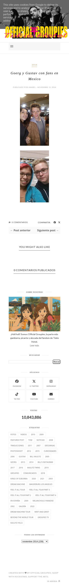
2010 (33, 434)
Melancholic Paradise (43, 500)
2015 (37, 451)
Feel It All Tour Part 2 (20, 495)
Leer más (34, 345)
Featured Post (17, 440)
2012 (29, 451)
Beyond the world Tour (21, 517)
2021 (42, 478)
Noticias (40, 440)
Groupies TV (43, 517)
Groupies (14, 473)
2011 (30, 445)
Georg (13, 462)
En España (15, 500)
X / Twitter (34, 383)
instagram (51, 383)
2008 (51, 440)
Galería (22, 506)
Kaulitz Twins (33, 467)
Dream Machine (17, 484)
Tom (30, 440)
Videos (23, 434)
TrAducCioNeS (17, 445)
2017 (12, 467)
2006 (12, 456)
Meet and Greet (41, 512)
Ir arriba (53, 581)
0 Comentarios (20, 222)
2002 (12, 506)
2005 (47, 456)
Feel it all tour (17, 489)
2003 (51, 478)
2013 (23, 462)
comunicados (29, 473)
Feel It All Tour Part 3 (39, 489)
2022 (32, 506)
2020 (34, 478)
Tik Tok (17, 396)
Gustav (22, 456)
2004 (26, 500)
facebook (17, 383)
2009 (41, 434)
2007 (38, 445)
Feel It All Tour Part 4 (45, 495)
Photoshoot (16, 451)
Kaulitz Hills (16, 523)
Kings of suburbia (18, 478)
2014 (34, 65)
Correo (51, 396)
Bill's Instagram (45, 462)
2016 (21, 467)
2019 (46, 467)
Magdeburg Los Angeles (40, 484)
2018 (43, 473)
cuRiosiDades (50, 451)
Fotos (13, 434)
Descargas (50, 445)
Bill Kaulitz (35, 456)
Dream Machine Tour (20, 512)
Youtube (34, 396)
